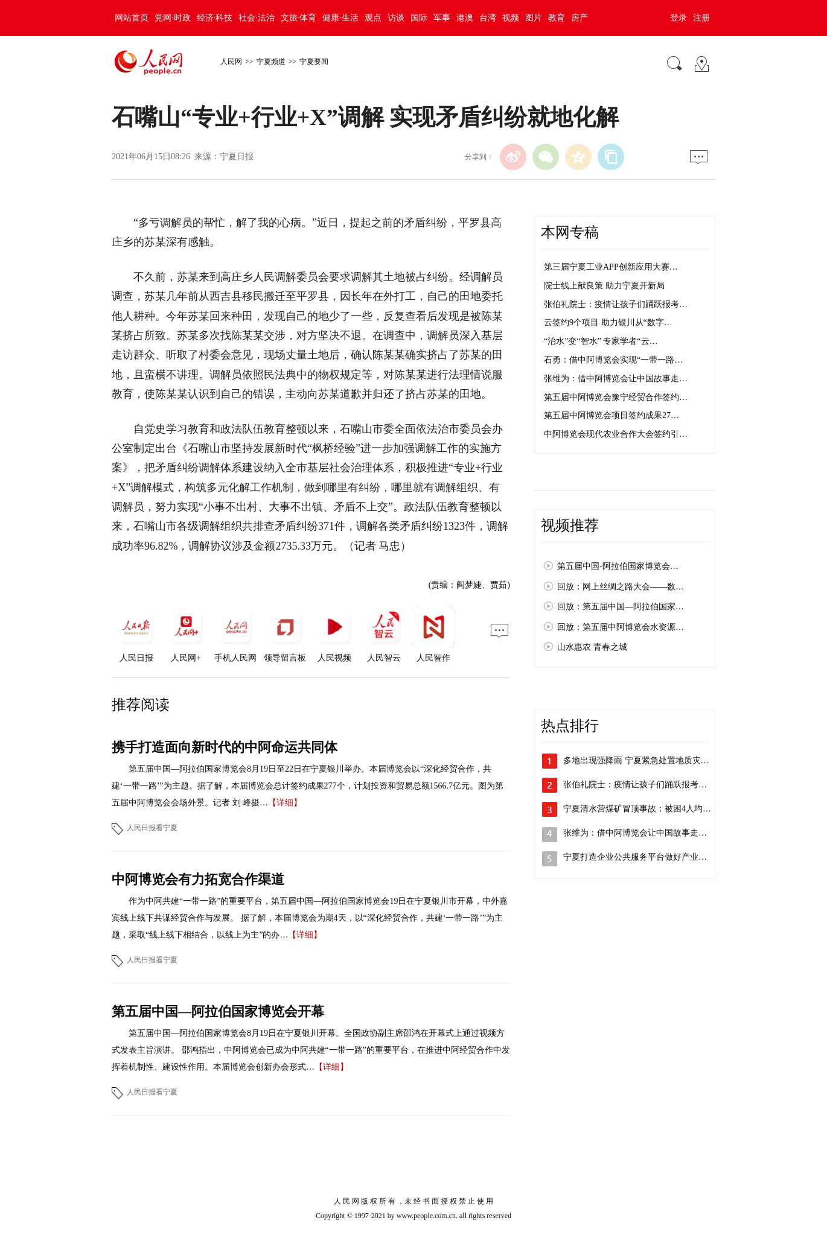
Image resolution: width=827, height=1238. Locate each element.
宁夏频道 (271, 61)
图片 (533, 17)
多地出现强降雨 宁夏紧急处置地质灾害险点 (644, 760)
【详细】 (285, 802)
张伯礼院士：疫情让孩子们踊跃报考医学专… (647, 784)
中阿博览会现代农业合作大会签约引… (616, 434)
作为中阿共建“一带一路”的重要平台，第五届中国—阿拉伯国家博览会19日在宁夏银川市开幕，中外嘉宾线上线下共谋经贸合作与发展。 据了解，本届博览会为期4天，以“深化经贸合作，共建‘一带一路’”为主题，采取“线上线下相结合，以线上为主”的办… (310, 918)
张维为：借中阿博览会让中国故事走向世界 (643, 832)
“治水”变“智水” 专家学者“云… (601, 341)
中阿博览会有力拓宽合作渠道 (198, 879)
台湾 (487, 17)
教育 (556, 17)
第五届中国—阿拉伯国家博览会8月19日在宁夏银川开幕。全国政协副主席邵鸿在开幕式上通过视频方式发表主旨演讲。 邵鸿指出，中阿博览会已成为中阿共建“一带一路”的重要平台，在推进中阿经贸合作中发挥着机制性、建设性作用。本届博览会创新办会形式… (311, 1050)
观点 (373, 17)
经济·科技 (215, 17)
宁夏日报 (237, 156)
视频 (510, 17)
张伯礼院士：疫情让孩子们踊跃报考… (616, 304)
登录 (678, 17)
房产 (579, 17)
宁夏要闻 (313, 61)
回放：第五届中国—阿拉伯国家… (620, 606)
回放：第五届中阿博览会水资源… (620, 627)
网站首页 (131, 17)
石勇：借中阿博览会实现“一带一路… (613, 359)
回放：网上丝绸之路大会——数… (620, 586)
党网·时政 (173, 17)
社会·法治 (256, 17)
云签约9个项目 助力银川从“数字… (608, 322)
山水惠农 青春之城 (592, 647)
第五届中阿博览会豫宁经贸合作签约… (616, 397)
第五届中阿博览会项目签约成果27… (611, 415)
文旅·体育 (299, 17)
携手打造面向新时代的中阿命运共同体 (224, 747)
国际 (418, 17)
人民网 (231, 61)
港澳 (464, 17)
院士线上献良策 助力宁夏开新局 (604, 285)
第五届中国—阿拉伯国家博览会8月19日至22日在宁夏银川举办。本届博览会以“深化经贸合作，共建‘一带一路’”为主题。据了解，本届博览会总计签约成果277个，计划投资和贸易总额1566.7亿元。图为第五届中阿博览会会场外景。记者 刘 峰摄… (307, 785)
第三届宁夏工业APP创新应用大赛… (611, 266)
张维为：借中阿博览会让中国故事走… (616, 378)
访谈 (396, 17)
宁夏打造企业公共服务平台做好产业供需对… (647, 857)
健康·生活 (340, 17)
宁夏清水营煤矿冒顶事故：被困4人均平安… (645, 808)
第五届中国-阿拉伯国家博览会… (618, 566)
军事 (441, 17)
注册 (701, 17)
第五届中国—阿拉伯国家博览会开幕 (218, 1011)
